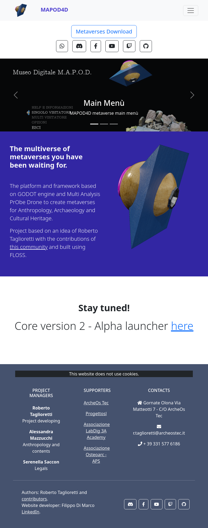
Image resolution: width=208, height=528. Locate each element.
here (182, 325)
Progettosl (96, 414)
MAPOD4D (54, 9)
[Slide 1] (94, 124)
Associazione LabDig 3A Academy (97, 430)
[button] (62, 46)
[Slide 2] (104, 124)
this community (29, 247)
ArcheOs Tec (96, 403)
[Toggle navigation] (190, 10)
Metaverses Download (104, 31)
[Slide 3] (114, 124)
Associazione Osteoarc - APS (97, 454)
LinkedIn (30, 512)
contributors (34, 499)
